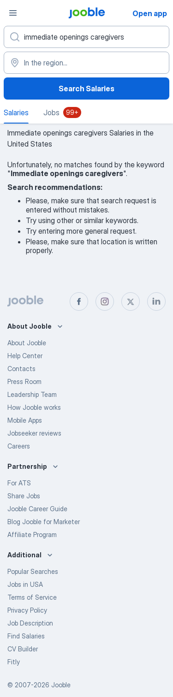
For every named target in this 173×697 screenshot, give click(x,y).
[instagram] (104, 301)
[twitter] (130, 301)
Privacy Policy (27, 610)
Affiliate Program (32, 534)
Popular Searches (32, 571)
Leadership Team (32, 394)
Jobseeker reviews (34, 433)
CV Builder (22, 649)
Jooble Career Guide (37, 509)
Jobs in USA (25, 584)
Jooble (61, 685)
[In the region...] (86, 63)
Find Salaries (26, 636)
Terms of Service (32, 597)
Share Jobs (23, 496)
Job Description (30, 623)
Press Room (24, 381)
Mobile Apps (24, 420)
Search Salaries (86, 88)
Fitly (13, 662)
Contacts (21, 368)
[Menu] (13, 13)
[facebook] (79, 301)
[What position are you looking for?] (86, 37)
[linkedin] (156, 301)
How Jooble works (34, 407)
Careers (18, 446)
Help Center (24, 356)
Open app (149, 13)
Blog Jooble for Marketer (43, 522)
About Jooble (26, 343)
